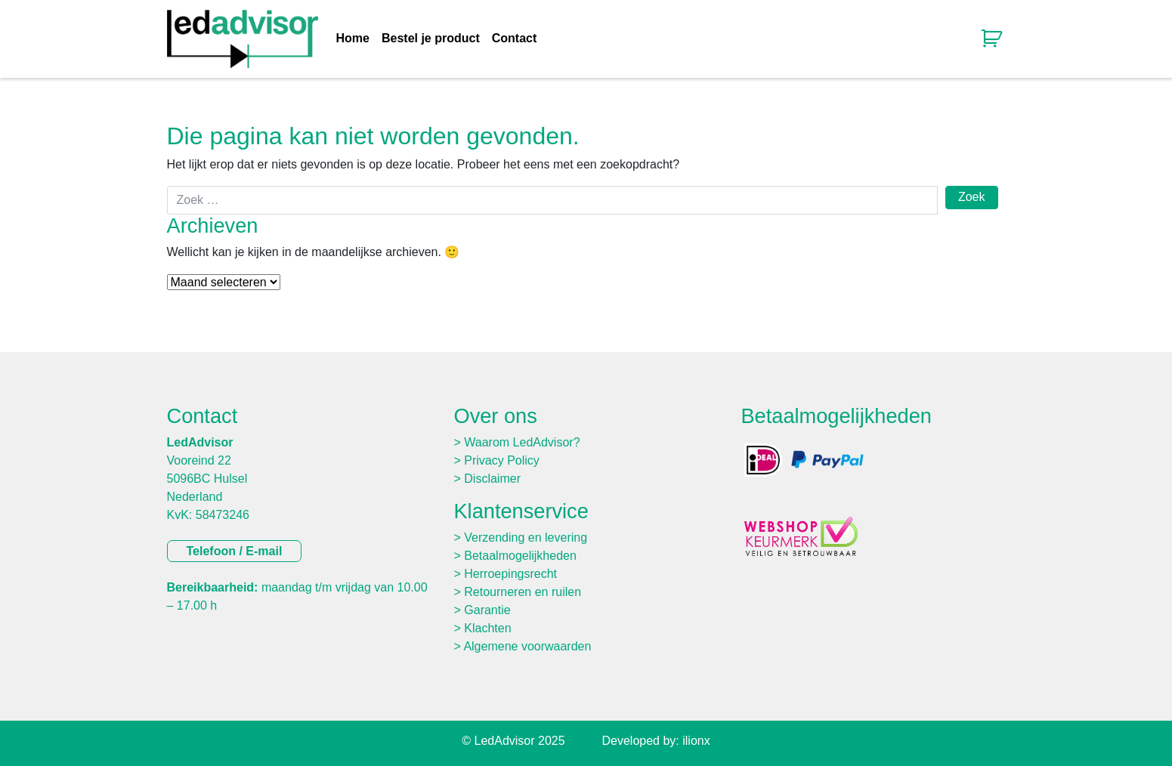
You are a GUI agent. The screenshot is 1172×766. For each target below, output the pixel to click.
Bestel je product (431, 38)
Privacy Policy (502, 460)
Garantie (487, 610)
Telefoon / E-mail (235, 551)
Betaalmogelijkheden (520, 555)
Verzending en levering (525, 537)
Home (353, 38)
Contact (514, 38)
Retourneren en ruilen (522, 591)
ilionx (696, 740)
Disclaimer (492, 478)
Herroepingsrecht (510, 573)
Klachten (487, 628)
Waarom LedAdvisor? (522, 442)
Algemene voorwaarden (527, 646)
